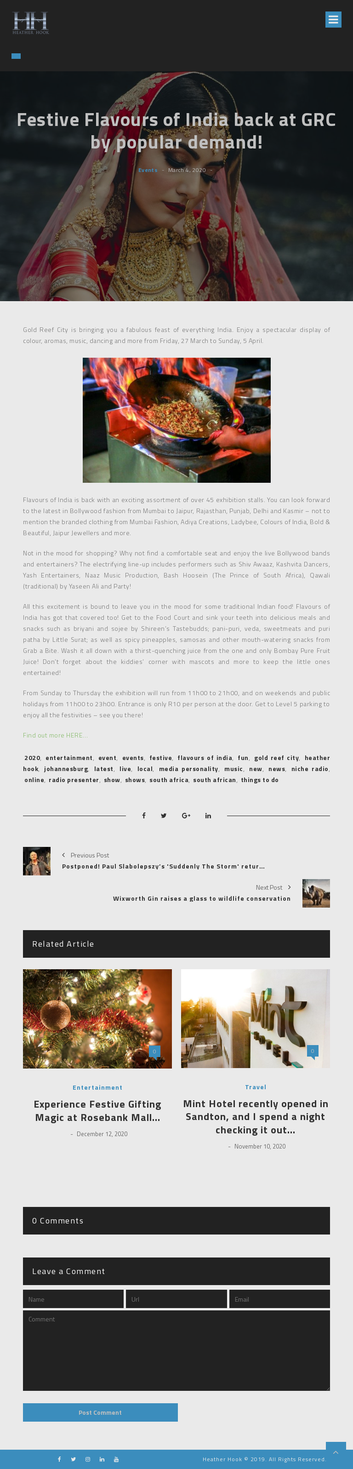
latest (104, 768)
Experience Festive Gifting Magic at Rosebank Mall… (97, 1110)
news (276, 768)
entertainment (69, 757)
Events (148, 170)
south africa (168, 779)
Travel (256, 1087)
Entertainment (98, 1087)
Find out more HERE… (55, 735)
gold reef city (276, 757)
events (133, 757)
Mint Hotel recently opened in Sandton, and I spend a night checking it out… (256, 1117)
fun (243, 757)
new (255, 768)
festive (160, 757)
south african (214, 779)
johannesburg (66, 768)
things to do (260, 779)
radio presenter (74, 779)
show (112, 779)
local (145, 768)
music (233, 768)
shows (135, 779)
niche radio (310, 768)
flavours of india (204, 757)
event (107, 757)
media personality (188, 768)
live (125, 768)
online (34, 779)
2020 (32, 757)
